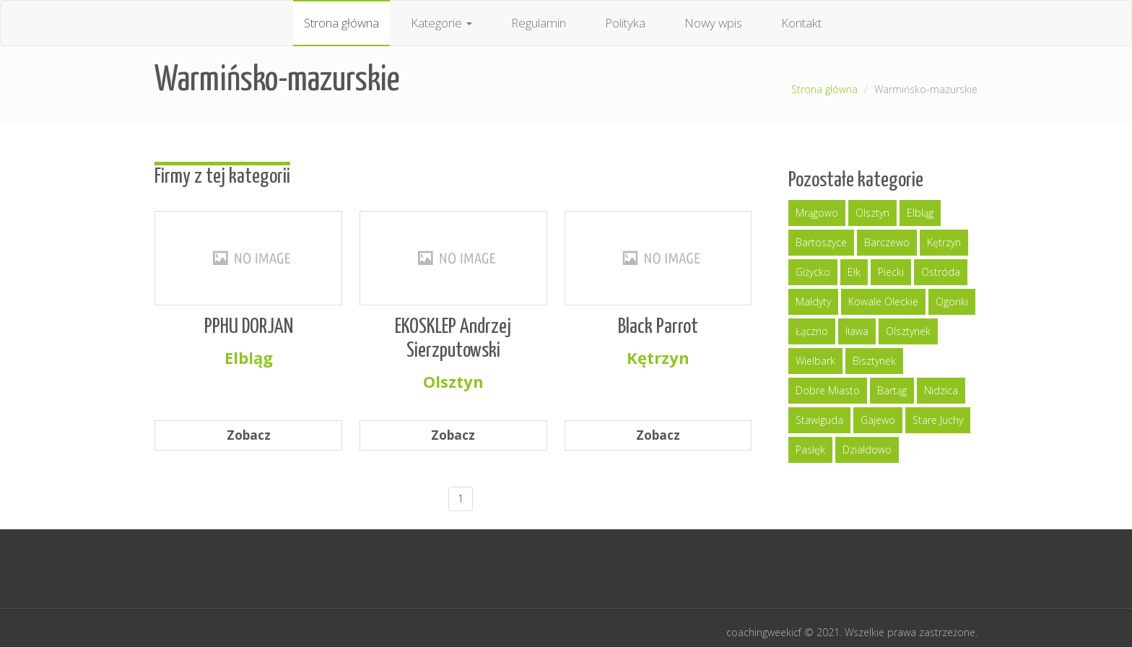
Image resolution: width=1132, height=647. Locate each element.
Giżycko (813, 272)
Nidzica (941, 390)
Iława (856, 331)
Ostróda (940, 272)
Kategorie (441, 22)
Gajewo (878, 420)
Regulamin (538, 22)
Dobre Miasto (828, 390)
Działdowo (867, 449)
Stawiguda (819, 420)
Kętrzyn (944, 242)
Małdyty (813, 301)
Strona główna (341, 22)
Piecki (891, 272)
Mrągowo (817, 213)
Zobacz (249, 435)
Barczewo (887, 242)
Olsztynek (908, 331)
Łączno (812, 331)
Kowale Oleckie (883, 301)
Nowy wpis (713, 22)
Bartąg (892, 390)
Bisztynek (874, 361)
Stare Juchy (938, 420)
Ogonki (952, 301)
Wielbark (815, 361)
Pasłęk (810, 449)
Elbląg (920, 213)
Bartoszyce (821, 242)
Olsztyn (872, 213)
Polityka (625, 22)
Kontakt (801, 22)
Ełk (854, 272)
